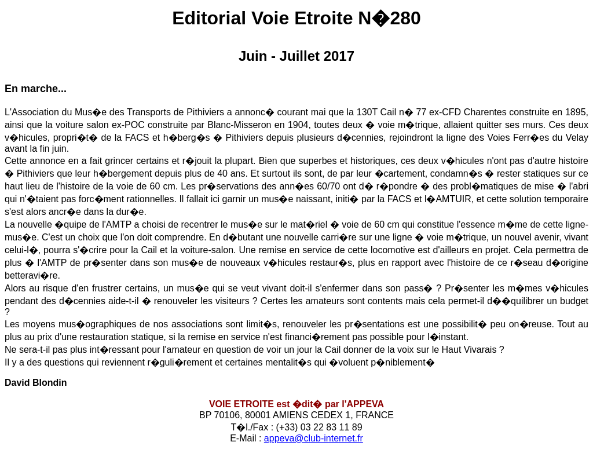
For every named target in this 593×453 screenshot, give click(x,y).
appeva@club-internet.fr (313, 438)
